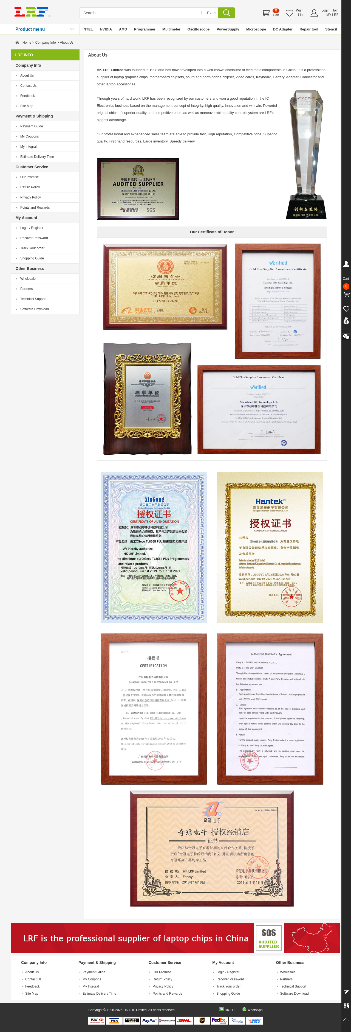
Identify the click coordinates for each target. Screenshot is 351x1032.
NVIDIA (106, 29)
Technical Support (33, 299)
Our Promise (29, 177)
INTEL (88, 29)
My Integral (28, 147)
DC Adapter (283, 29)
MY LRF (332, 15)
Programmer (144, 29)
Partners (26, 289)
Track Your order (32, 248)
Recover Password (34, 238)
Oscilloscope (198, 29)
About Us (27, 75)
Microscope (256, 29)
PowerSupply (228, 29)
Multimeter (171, 29)
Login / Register (31, 228)
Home (26, 42)
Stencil (331, 29)
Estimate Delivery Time (37, 157)
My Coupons (29, 136)
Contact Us (28, 86)
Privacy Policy (30, 197)
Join (335, 10)
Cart (276, 15)
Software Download (34, 309)
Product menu (30, 29)
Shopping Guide (32, 258)
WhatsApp (254, 1010)
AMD (123, 29)
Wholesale (28, 279)
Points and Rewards (35, 207)
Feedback (27, 96)
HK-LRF (230, 1010)
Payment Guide (31, 126)
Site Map (26, 106)
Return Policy (30, 187)
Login (325, 10)
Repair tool (308, 29)
